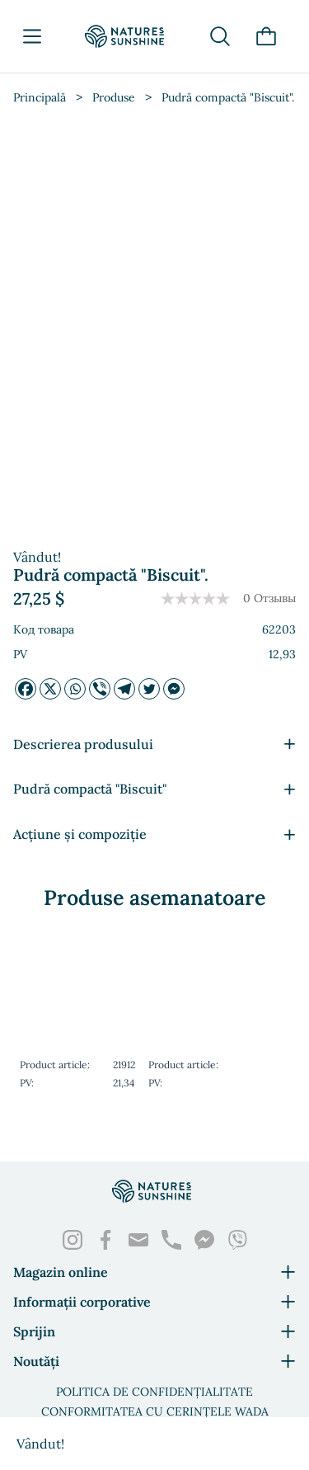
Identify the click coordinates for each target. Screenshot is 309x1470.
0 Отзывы (269, 598)
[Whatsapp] (75, 689)
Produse (113, 97)
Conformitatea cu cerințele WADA (155, 1411)
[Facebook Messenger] (174, 689)
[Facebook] (25, 689)
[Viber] (99, 689)
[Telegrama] (124, 689)
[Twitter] (149, 689)
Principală (39, 97)
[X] (50, 689)
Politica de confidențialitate (154, 1391)
